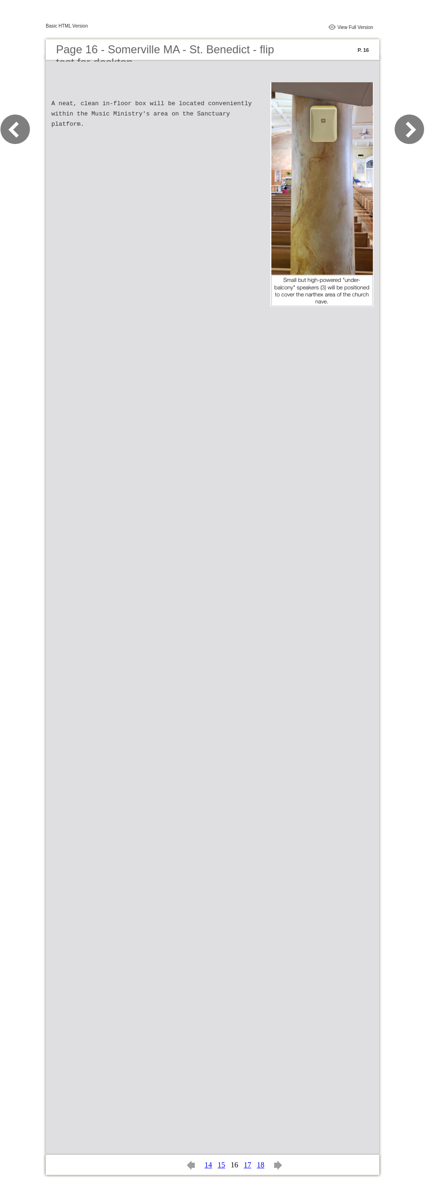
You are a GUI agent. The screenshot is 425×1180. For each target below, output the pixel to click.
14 (208, 1165)
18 (260, 1165)
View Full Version (355, 27)
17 (247, 1165)
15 (221, 1165)
